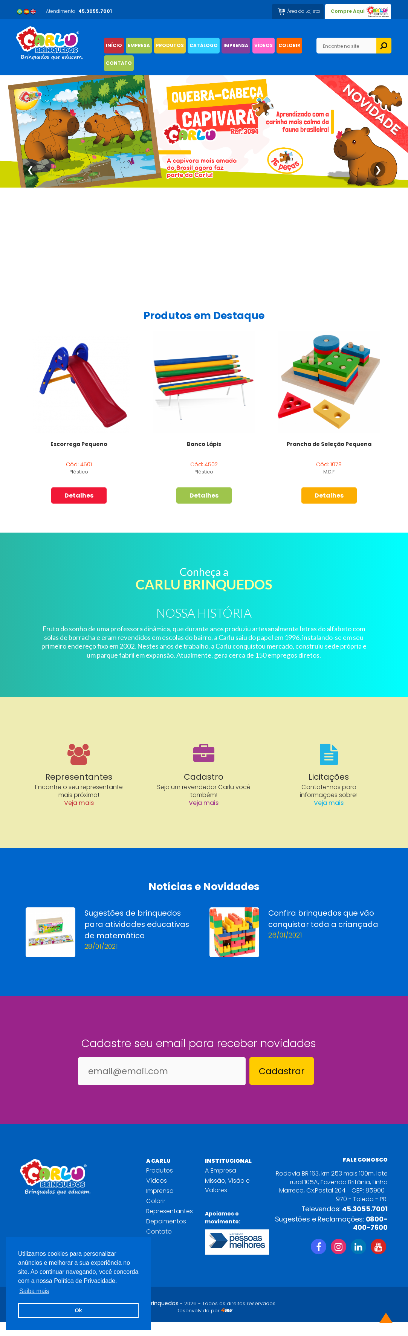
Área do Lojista (303, 11)
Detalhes (79, 496)
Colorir (155, 1215)
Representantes (169, 1225)
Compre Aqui (348, 11)
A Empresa (220, 1184)
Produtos (159, 1184)
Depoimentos (166, 1235)
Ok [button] (78, 1310)
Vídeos (156, 1195)
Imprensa (160, 1205)
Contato (159, 1245)
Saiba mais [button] (34, 1291)
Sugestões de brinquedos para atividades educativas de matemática (136, 938)
